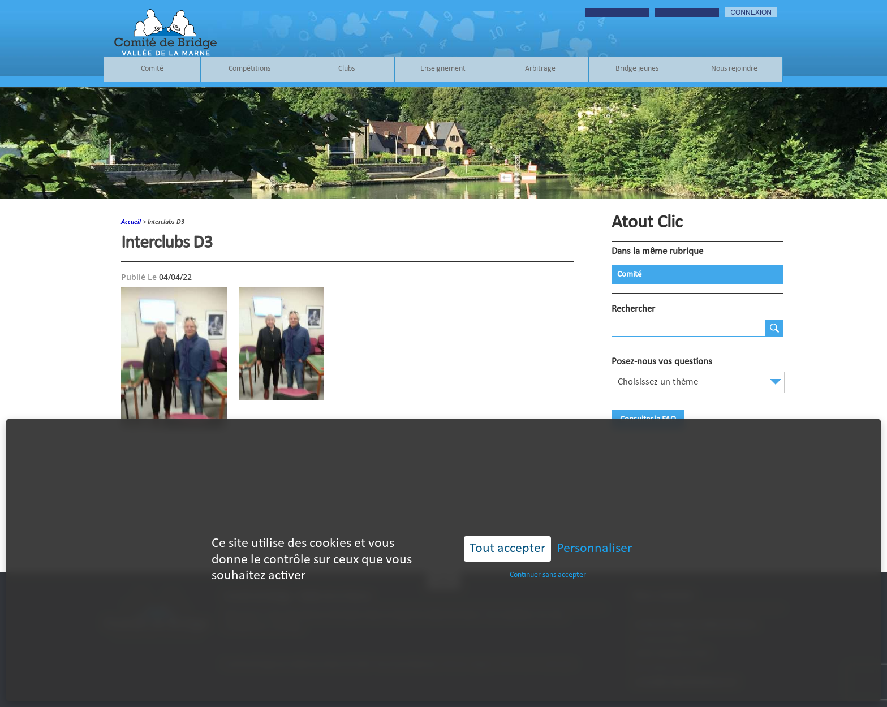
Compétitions (249, 69)
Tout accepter (507, 526)
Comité (152, 69)
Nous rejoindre (734, 69)
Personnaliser (594, 526)
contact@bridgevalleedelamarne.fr (686, 682)
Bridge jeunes (636, 69)
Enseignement (443, 69)
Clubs (346, 69)
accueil (131, 222)
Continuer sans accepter (548, 553)
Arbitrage (540, 69)
